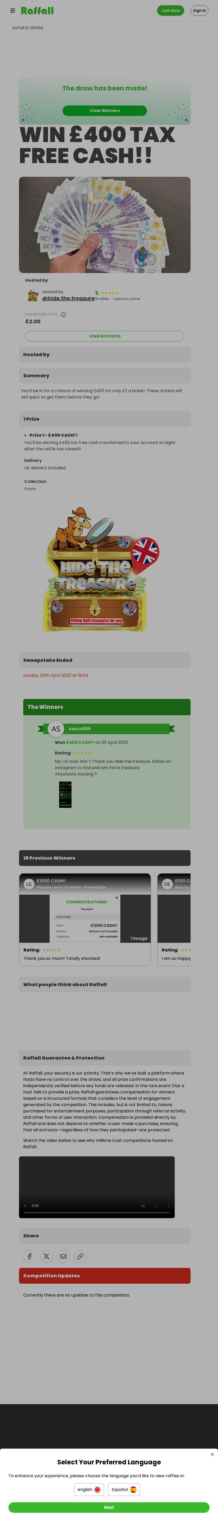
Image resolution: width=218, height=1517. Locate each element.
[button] (89, 1485)
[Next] (109, 1503)
